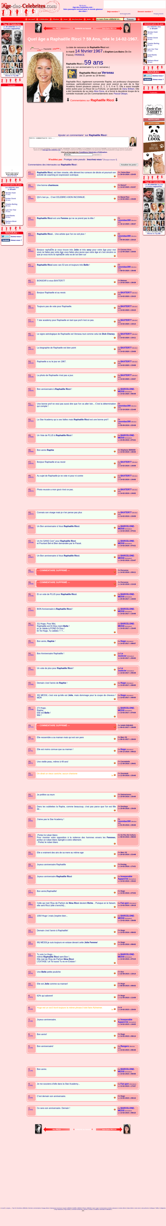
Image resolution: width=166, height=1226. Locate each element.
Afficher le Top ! (12, 76)
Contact (90, 1221)
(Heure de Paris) (12, 176)
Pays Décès (67, 1221)
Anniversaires (103, 1220)
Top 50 (14, 1220)
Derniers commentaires (34, 1220)
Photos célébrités (87, 1220)
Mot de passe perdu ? (125, 14)
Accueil (3, 1220)
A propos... (8, 1220)
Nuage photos (45, 1220)
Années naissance (113, 1220)
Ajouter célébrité (67, 1220)
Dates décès (130, 1220)
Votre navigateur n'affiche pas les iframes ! (45, 118)
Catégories (163, 1220)
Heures (85, 1221)
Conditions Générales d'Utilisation (93, 164)
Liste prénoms (145, 1220)
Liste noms (137, 1220)
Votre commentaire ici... (83, 143)
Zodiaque (152, 1220)
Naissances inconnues (56, 1220)
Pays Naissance (59, 1221)
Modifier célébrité (77, 1220)
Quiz (94, 1220)
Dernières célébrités (22, 1220)
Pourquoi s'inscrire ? (158, 14)
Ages (97, 1220)
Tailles (157, 1220)
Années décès (122, 1220)
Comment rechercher (77, 1221)
